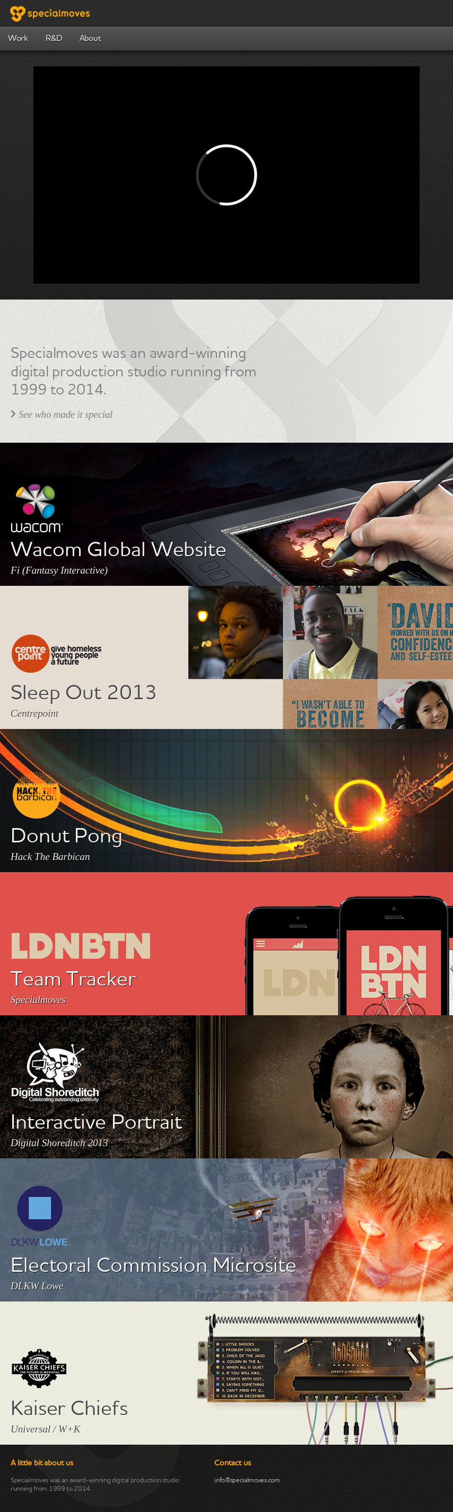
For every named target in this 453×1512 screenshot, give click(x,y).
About (90, 38)
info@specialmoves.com (247, 1480)
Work (18, 38)
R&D (54, 38)
